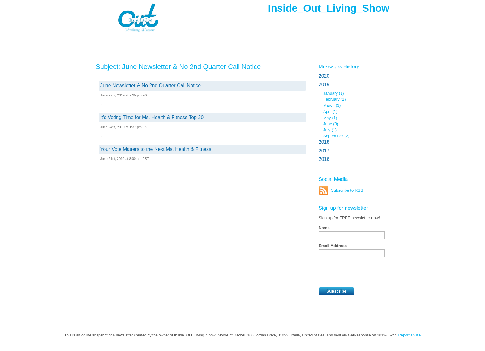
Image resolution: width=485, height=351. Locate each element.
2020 (324, 76)
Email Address (333, 245)
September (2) (336, 136)
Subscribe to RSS (347, 190)
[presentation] (366, 272)
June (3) (330, 124)
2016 (324, 159)
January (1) (333, 93)
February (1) (334, 99)
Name (324, 227)
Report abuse (409, 335)
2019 (324, 84)
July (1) (330, 129)
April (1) (330, 111)
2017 (324, 150)
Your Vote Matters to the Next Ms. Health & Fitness (155, 149)
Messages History (339, 66)
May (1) (330, 117)
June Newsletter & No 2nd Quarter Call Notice (150, 85)
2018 (324, 142)
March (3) (332, 105)
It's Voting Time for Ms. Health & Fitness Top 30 (152, 117)
